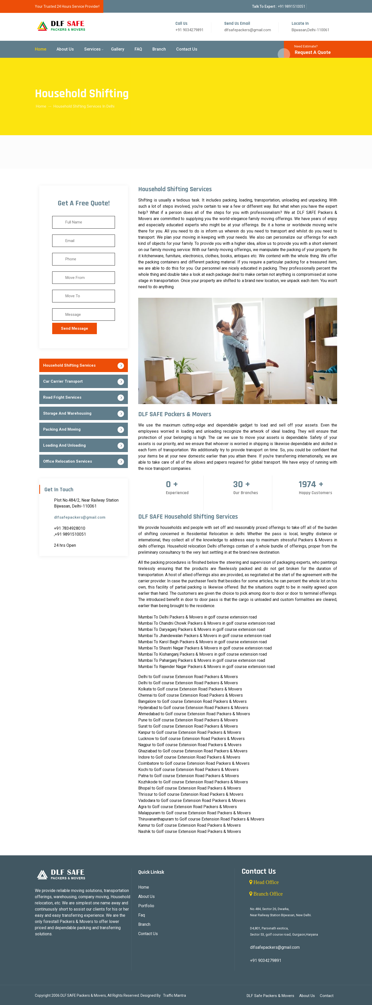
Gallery (117, 49)
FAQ (138, 49)
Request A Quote (313, 52)
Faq (141, 915)
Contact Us (186, 49)
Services (92, 49)
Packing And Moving (62, 429)
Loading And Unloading (64, 445)
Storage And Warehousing (67, 413)
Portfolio (146, 905)
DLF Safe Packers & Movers (270, 995)
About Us (65, 49)
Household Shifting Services (69, 365)
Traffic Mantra (174, 995)
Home (40, 49)
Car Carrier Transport (63, 381)
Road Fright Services (62, 397)
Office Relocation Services (67, 461)
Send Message (74, 328)
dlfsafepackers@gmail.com (79, 517)
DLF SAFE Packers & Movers (83, 995)
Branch (159, 49)
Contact (327, 995)
